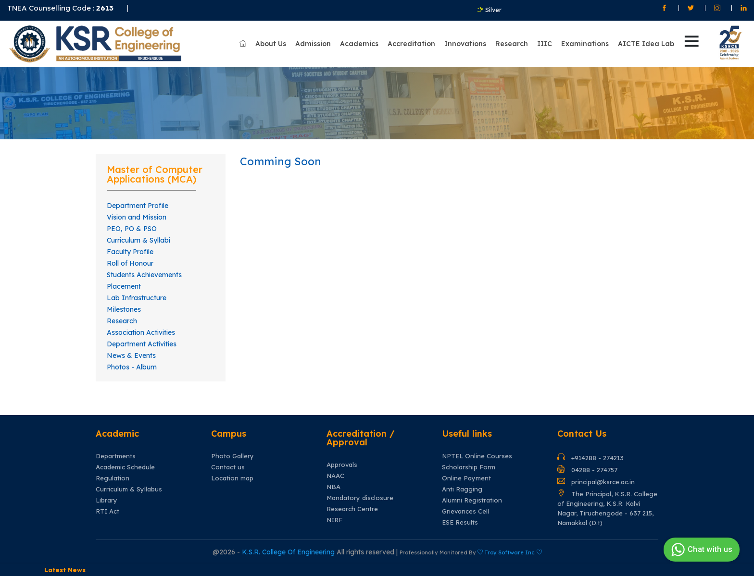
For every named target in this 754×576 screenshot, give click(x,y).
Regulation (112, 478)
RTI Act (107, 511)
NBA (333, 487)
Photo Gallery (232, 456)
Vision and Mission (136, 217)
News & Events (131, 355)
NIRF (334, 520)
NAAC (335, 476)
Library (106, 500)
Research (511, 43)
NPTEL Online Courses (477, 456)
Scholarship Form (468, 467)
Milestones (124, 309)
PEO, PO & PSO (132, 228)
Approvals (342, 465)
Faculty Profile (130, 251)
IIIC (544, 43)
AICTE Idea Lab (646, 43)
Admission (313, 43)
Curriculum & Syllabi (138, 240)
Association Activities (141, 332)
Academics (359, 43)
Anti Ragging (462, 489)
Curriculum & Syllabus (129, 489)
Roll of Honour (130, 263)
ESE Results (460, 522)
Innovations (465, 43)
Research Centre (352, 509)
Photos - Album (132, 367)
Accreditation (411, 43)
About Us (270, 43)
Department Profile (137, 205)
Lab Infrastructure (136, 298)
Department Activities (141, 344)
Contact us (228, 467)
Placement (124, 286)
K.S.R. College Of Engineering (289, 552)
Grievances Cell (465, 511)
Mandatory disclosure (360, 498)
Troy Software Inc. (510, 552)
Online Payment (466, 478)
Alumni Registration (472, 500)
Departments (116, 456)
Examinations (585, 43)
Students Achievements (144, 274)
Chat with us (700, 549)
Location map (232, 478)
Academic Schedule (125, 467)
